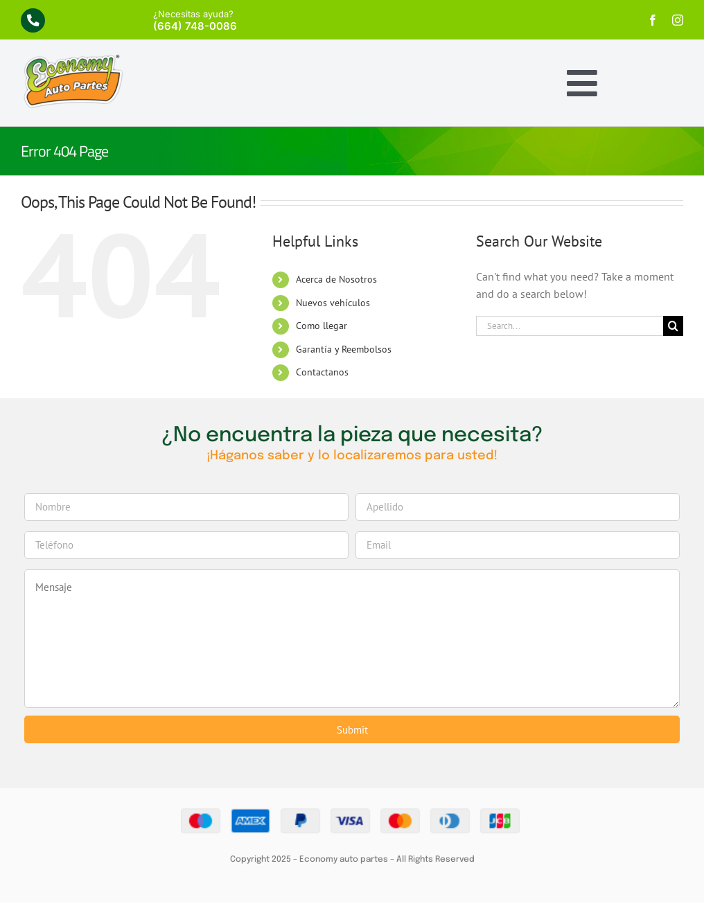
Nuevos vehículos (333, 302)
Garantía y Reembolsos (343, 349)
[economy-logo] (73, 59)
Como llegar (321, 325)
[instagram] (677, 20)
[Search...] (569, 326)
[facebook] (652, 20)
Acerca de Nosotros (336, 279)
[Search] (673, 326)
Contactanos (322, 372)
